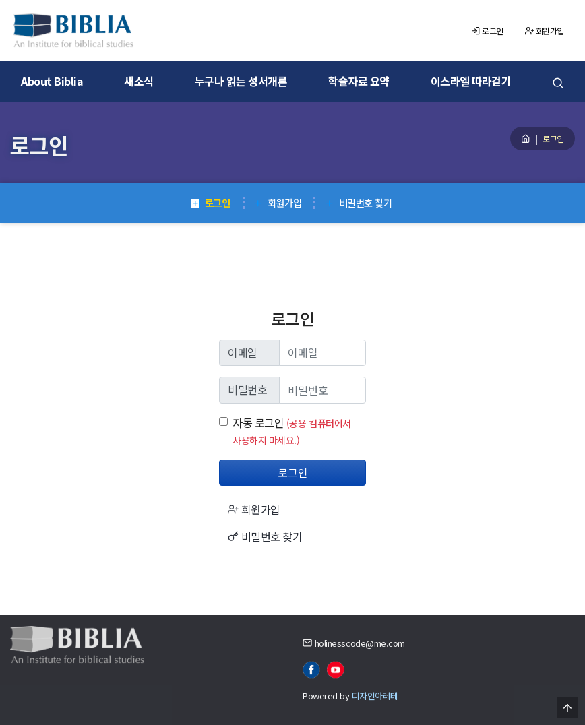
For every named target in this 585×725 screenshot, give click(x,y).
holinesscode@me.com (360, 643)
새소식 (139, 81)
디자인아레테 (375, 695)
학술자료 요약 (359, 81)
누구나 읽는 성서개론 (241, 81)
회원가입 (544, 30)
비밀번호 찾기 (358, 202)
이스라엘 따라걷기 (471, 81)
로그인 (487, 30)
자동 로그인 (258, 422)
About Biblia (52, 81)
